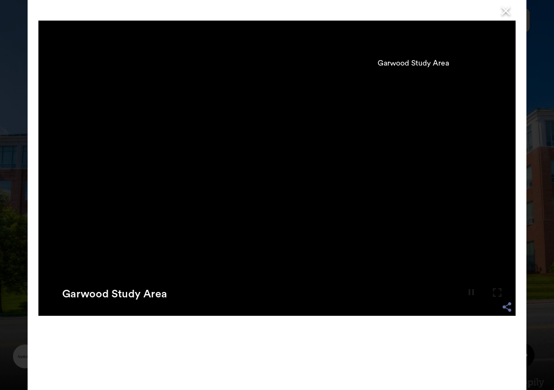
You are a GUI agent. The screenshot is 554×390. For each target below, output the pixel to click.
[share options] (507, 307)
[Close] (506, 10)
